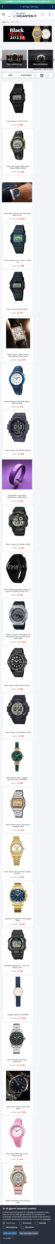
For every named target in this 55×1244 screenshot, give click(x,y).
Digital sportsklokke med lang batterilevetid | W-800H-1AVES (40, 744)
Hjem (4, 22)
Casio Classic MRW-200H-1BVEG (14, 367)
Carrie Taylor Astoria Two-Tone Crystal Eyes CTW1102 (14, 955)
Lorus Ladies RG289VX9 (14, 998)
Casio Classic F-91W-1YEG (14, 116)
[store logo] (23, 14)
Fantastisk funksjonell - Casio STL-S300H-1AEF (14, 493)
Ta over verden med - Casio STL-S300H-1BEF (40, 703)
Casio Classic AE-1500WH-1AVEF (40, 367)
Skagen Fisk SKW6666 (40, 788)
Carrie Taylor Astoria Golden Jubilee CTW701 (14, 451)
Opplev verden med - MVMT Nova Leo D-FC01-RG (14, 871)
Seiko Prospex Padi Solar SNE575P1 (14, 535)
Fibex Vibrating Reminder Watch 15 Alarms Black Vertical (40, 870)
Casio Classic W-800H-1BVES (40, 997)
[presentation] (3, 6)
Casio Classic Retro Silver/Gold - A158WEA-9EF (40, 409)
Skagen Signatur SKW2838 (40, 494)
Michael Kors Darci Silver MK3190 (14, 913)
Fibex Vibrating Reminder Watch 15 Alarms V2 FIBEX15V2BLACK (14, 324)
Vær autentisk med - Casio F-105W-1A (40, 157)
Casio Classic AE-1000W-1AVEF (40, 283)
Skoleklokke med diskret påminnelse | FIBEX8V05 (14, 283)
